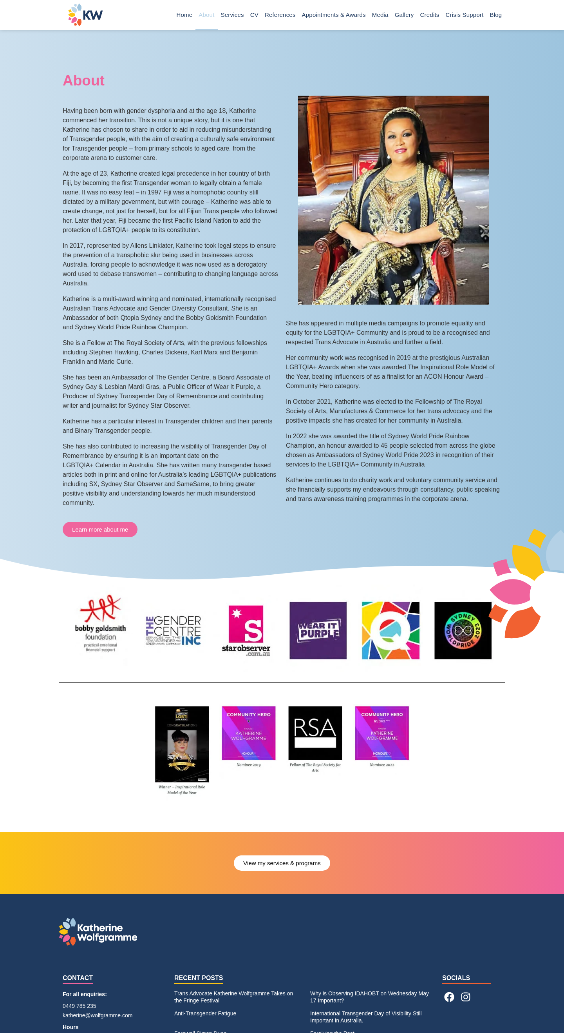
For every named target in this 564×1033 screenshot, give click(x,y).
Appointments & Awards (334, 14)
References (280, 14)
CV (254, 14)
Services (232, 14)
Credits (429, 14)
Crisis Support (465, 14)
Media (380, 14)
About (206, 14)
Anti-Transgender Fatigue (205, 1013)
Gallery (404, 14)
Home (185, 14)
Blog (498, 15)
